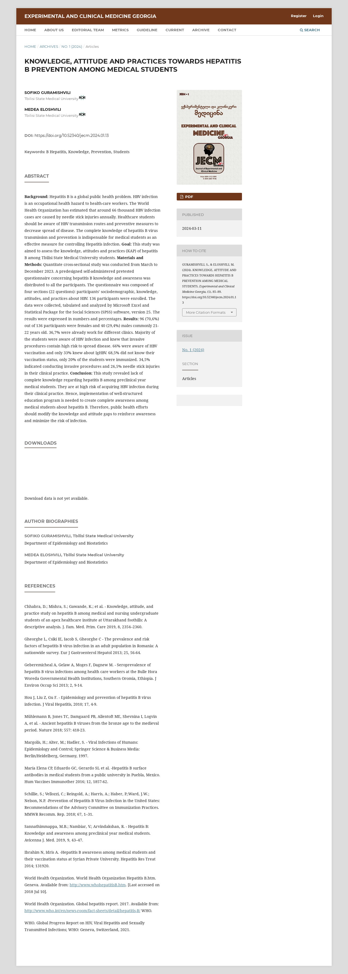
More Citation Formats (205, 312)
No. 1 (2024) (71, 46)
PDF (188, 196)
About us (54, 30)
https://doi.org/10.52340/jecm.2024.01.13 (72, 135)
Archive (201, 30)
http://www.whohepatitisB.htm (98, 884)
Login (318, 16)
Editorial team (88, 30)
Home (30, 30)
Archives (49, 46)
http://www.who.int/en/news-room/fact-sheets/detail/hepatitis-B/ (82, 910)
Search (310, 30)
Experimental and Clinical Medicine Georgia (90, 16)
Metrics (120, 30)
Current (175, 30)
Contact (227, 30)
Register (299, 16)
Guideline (147, 30)
